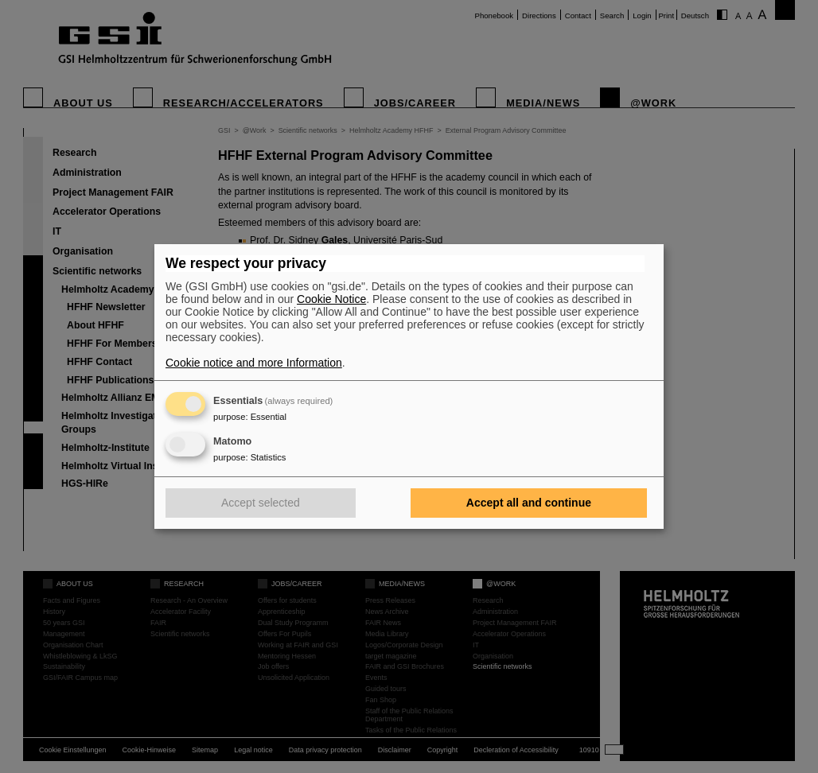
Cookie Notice (331, 299)
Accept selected (260, 502)
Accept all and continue (528, 502)
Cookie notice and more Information (254, 362)
